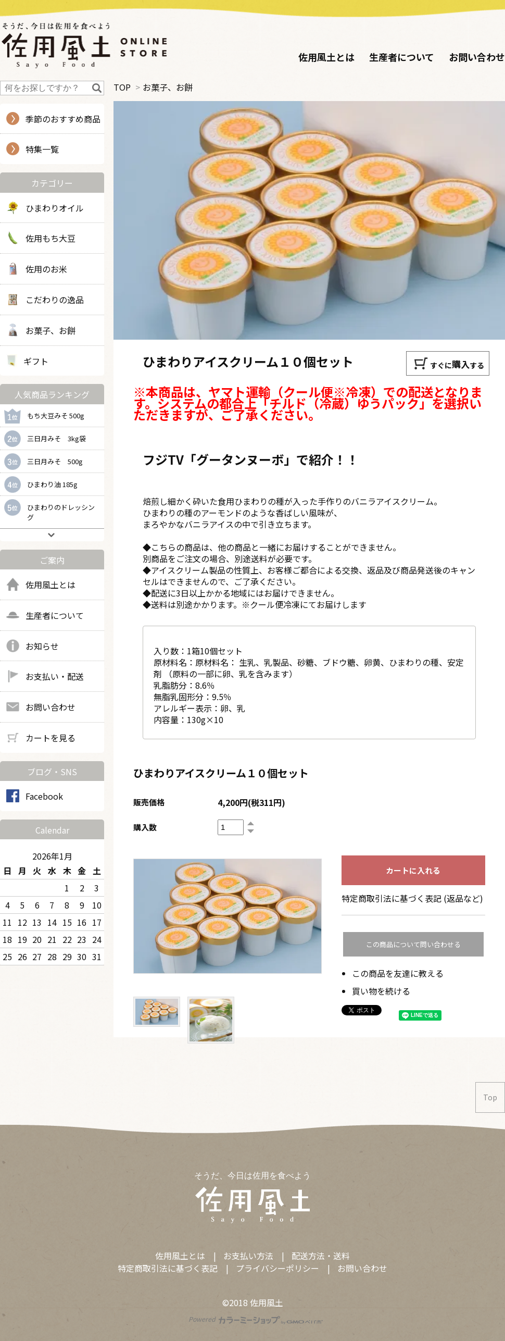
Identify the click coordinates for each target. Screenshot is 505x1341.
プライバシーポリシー (277, 1268)
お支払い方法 (248, 1255)
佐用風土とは (326, 57)
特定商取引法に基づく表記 (168, 1268)
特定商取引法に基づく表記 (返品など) (412, 898)
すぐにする (449, 363)
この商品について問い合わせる (413, 944)
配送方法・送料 (321, 1255)
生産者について (401, 57)
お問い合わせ (477, 57)
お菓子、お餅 (168, 87)
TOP (122, 87)
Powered (255, 1319)
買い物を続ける (381, 991)
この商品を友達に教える (398, 973)
